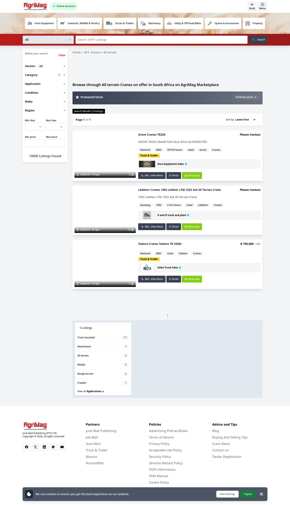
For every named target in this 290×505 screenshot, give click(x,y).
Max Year (51, 120)
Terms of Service (161, 437)
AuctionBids (95, 463)
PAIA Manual (158, 476)
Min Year (30, 120)
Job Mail (92, 437)
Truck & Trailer (97, 450)
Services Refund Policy (166, 463)
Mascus (91, 456)
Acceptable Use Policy (165, 450)
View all (91, 391)
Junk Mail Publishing (101, 431)
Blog (215, 431)
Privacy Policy (159, 444)
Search (258, 40)
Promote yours (246, 97)
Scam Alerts (221, 444)
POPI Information (162, 469)
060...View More (152, 175)
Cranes (95, 52)
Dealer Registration (226, 456)
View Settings (227, 494)
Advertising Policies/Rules (168, 431)
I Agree (248, 494)
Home (76, 52)
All (85, 52)
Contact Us (220, 450)
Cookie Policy (159, 482)
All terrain (110, 52)
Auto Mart (93, 444)
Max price (51, 137)
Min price (30, 137)
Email (173, 175)
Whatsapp (191, 175)
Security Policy (160, 456)
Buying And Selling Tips (230, 437)
